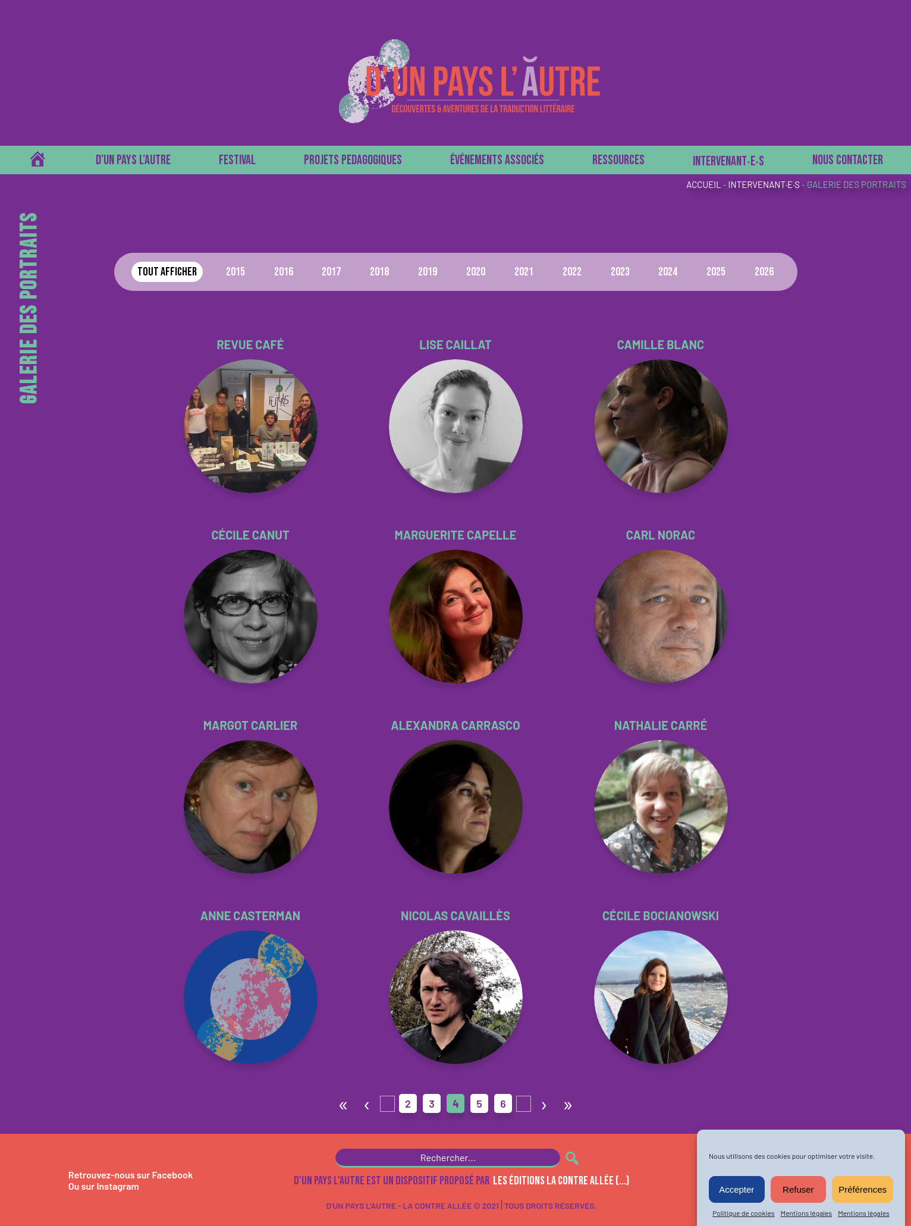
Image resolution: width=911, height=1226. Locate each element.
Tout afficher (167, 272)
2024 (667, 272)
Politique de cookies (743, 1213)
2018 (379, 272)
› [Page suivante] (544, 1103)
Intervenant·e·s (764, 184)
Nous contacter (847, 160)
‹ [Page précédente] (367, 1103)
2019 (427, 272)
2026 (764, 272)
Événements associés (497, 160)
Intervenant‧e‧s (728, 161)
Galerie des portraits (856, 184)
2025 (715, 272)
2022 (572, 272)
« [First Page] (343, 1103)
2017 (331, 272)
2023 (620, 272)
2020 (475, 272)
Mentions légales (807, 1213)
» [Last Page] (567, 1103)
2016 (283, 272)
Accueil (703, 184)
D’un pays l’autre (133, 160)
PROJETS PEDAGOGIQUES (353, 160)
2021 (523, 272)
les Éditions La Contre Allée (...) (561, 1181)
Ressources (618, 160)
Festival (237, 160)
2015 (235, 272)
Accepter (736, 1189)
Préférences (862, 1189)
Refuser (798, 1189)
